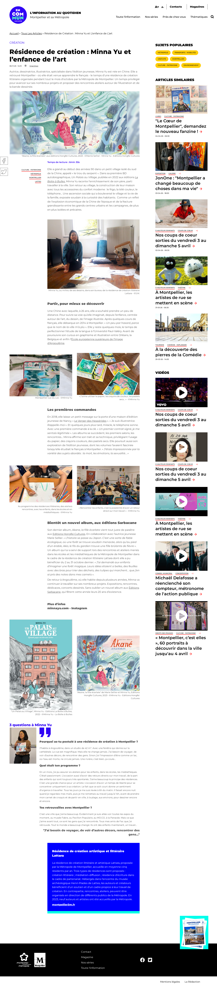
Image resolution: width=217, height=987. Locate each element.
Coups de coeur (185, 230)
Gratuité (162, 59)
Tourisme (159, 345)
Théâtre (181, 288)
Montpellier (35, 177)
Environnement (191, 65)
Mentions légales (170, 981)
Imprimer (34, 66)
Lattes (38, 181)
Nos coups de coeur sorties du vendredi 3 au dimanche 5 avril (180, 240)
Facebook (4, 161)
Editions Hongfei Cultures (69, 534)
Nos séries (151, 16)
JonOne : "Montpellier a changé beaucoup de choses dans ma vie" (180, 183)
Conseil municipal (163, 573)
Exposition (160, 173)
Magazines (197, 6)
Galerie (172, 173)
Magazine (87, 957)
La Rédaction (192, 981)
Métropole (36, 174)
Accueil (14, 33)
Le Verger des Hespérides (90, 420)
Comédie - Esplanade (177, 345)
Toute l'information (128, 16)
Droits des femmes (164, 633)
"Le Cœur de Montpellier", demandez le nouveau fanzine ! (180, 126)
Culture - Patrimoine (31, 170)
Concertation (181, 573)
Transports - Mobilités (185, 52)
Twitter (4, 172)
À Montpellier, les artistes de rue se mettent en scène (174, 297)
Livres (158, 116)
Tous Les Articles (31, 33)
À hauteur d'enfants (165, 230)
